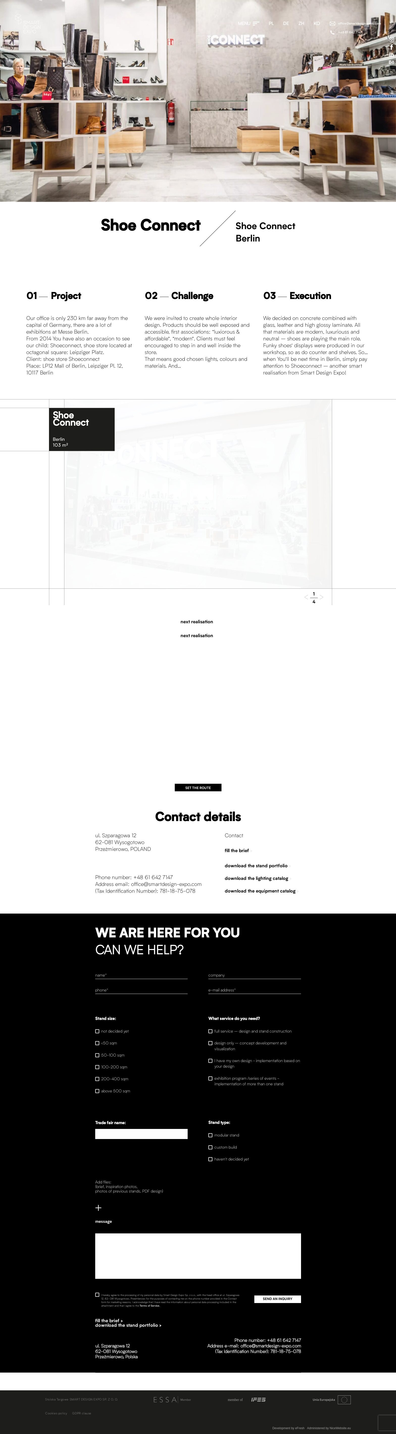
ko (317, 23)
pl (271, 23)
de (286, 23)
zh (301, 23)
